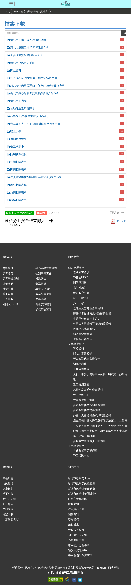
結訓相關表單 (65, 192)
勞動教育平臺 (81, 292)
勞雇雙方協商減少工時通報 (89, 441)
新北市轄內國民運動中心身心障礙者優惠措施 (65, 85)
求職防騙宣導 (43, 309)
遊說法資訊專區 (77, 550)
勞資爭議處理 (11, 278)
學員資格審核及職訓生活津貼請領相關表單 (65, 177)
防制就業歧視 (65, 154)
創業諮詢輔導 (43, 304)
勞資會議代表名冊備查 (86, 358)
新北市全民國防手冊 (65, 62)
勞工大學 (65, 131)
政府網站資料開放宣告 (52, 567)
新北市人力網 (65, 100)
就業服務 (8, 283)
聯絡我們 (73, 519)
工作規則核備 (81, 369)
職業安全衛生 (43, 288)
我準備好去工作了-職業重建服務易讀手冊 (65, 123)
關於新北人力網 (77, 534)
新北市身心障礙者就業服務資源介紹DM (65, 93)
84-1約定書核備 (82, 334)
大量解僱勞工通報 (84, 400)
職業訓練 (8, 288)
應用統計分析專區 (79, 545)
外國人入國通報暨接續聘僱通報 (92, 323)
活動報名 (8, 483)
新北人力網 (9, 498)
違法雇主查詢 (81, 272)
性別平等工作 (43, 273)
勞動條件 (8, 268)
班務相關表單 (65, 184)
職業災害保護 (43, 293)
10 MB (118, 221)
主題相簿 (8, 509)
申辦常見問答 (11, 519)
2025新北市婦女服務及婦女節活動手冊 (65, 77)
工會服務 (8, 299)
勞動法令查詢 (76, 529)
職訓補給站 (80, 287)
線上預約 (8, 488)
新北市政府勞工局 (79, 478)
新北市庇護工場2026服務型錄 (65, 39)
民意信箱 (31, 567)
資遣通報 (78, 348)
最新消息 (8, 478)
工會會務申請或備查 (85, 450)
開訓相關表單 (65, 169)
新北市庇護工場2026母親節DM (65, 47)
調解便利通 (80, 282)
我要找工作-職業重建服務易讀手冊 (65, 116)
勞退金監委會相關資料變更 (89, 405)
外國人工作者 (11, 304)
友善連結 (40, 299)
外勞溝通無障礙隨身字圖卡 (65, 55)
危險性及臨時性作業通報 (88, 308)
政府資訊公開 (76, 509)
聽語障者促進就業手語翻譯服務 (92, 313)
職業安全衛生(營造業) (37, 11)
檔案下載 (18, 11)
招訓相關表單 (65, 161)
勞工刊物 (8, 493)
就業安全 (40, 278)
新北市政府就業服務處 (81, 488)
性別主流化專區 (77, 498)
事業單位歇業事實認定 (86, 318)
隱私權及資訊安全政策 (81, 567)
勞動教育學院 (65, 138)
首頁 (7, 11)
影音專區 (8, 504)
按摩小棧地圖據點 (84, 328)
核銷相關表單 (65, 199)
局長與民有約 (76, 540)
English (101, 567)
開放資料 (65, 70)
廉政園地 (73, 504)
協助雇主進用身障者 (65, 108)
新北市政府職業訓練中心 (83, 493)
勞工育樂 (40, 283)
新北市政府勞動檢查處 (81, 483)
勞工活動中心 (65, 146)
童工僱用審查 (81, 384)
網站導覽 (113, 567)
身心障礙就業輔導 (46, 268)
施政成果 (73, 524)
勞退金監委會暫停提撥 (86, 410)
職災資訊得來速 (82, 339)
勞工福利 (8, 293)
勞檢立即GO (80, 277)
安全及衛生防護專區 (80, 555)
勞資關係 (8, 273)
